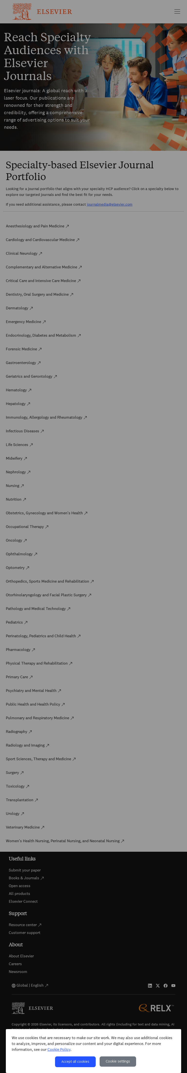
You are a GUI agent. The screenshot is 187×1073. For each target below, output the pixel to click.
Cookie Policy (58, 1049)
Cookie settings (118, 1061)
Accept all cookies (75, 1062)
